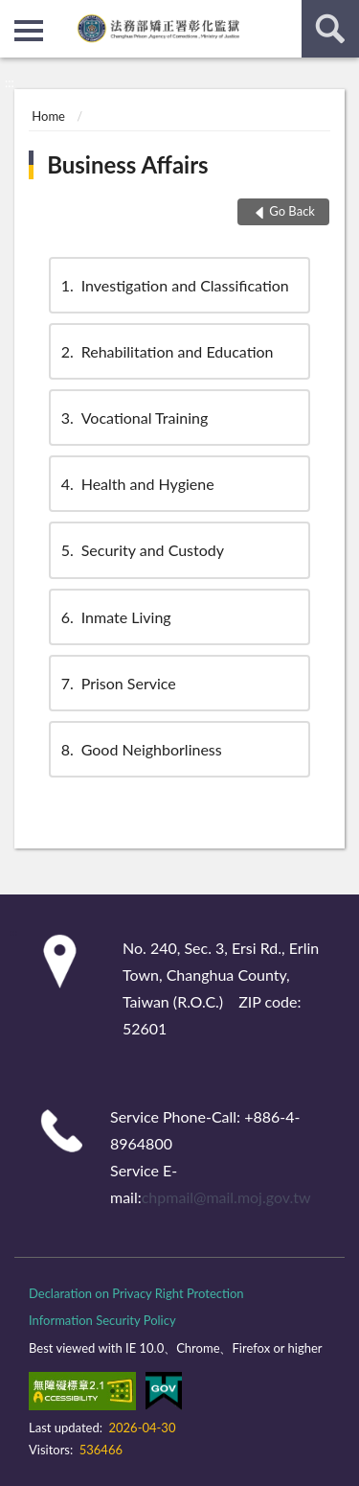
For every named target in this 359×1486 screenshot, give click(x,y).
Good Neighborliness (140, 749)
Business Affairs (127, 164)
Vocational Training (133, 417)
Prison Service (117, 683)
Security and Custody (141, 550)
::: (15, 14)
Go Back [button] (292, 211)
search (330, 29)
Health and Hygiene (136, 484)
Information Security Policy (102, 1320)
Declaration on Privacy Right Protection (136, 1293)
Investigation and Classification (173, 285)
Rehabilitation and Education (166, 351)
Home (48, 116)
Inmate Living (114, 617)
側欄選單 (28, 30)
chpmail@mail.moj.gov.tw (226, 1197)
